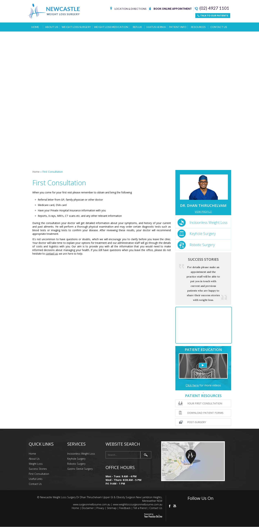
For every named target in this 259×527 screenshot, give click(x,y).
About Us (51, 26)
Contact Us (218, 26)
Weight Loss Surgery (76, 26)
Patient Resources (203, 395)
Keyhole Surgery (203, 233)
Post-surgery (196, 422)
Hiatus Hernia (156, 26)
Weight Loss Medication (111, 26)
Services (76, 444)
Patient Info (177, 26)
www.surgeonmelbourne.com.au (91, 504)
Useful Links (35, 479)
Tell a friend (140, 508)
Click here (192, 385)
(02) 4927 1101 (212, 8)
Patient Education (203, 349)
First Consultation (39, 474)
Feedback (125, 508)
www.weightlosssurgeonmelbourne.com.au (137, 504)
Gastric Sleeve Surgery (80, 468)
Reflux (137, 26)
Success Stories (203, 259)
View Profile (203, 211)
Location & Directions (128, 9)
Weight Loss (36, 463)
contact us (52, 253)
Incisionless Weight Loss (209, 222)
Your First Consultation (204, 403)
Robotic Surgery (202, 244)
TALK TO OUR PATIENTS (212, 15)
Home (35, 26)
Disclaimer (88, 508)
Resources (198, 26)
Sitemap (112, 508)
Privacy (100, 508)
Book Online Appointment (170, 9)
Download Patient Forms (205, 412)
